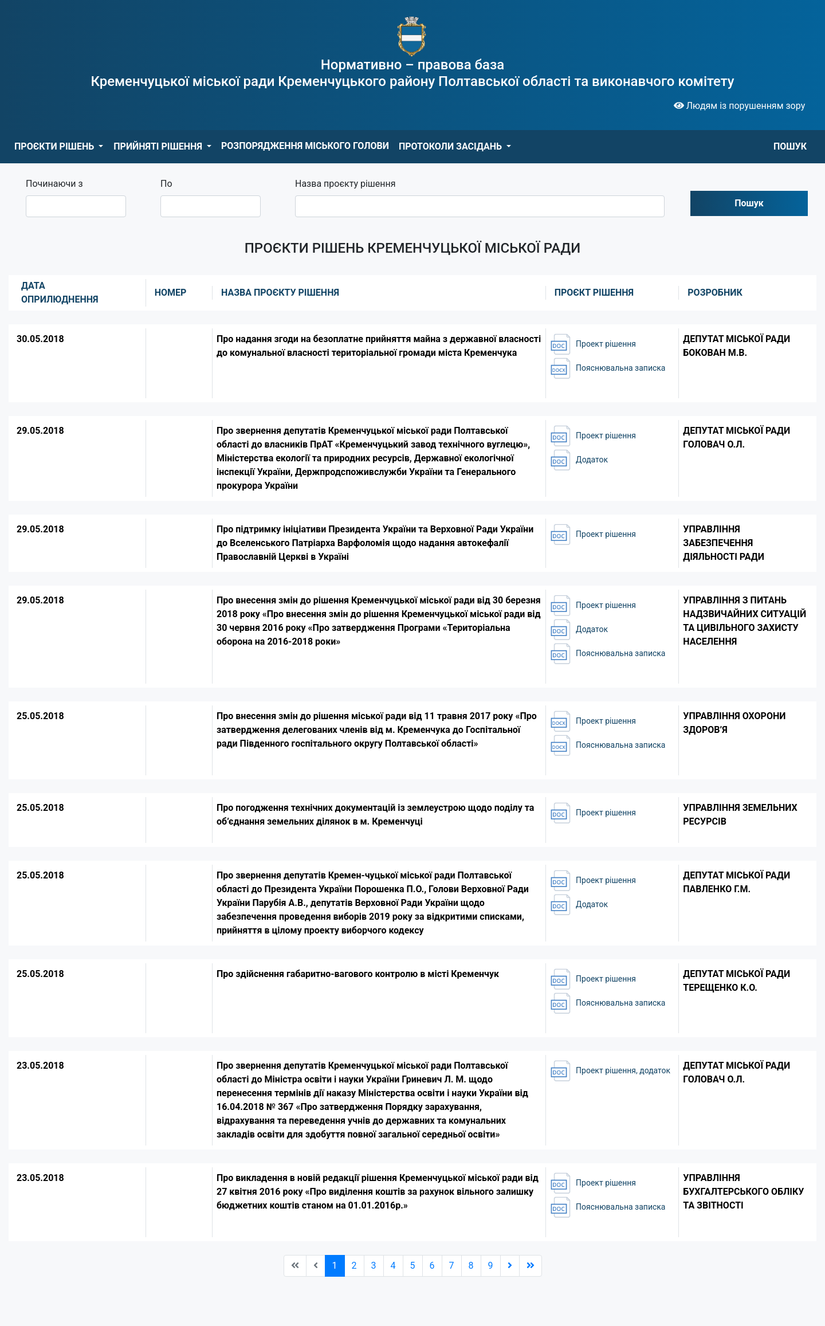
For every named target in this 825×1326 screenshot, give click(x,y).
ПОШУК (790, 146)
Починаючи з (54, 183)
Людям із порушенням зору (740, 105)
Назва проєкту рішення (345, 183)
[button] (58, 147)
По (166, 183)
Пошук (749, 203)
